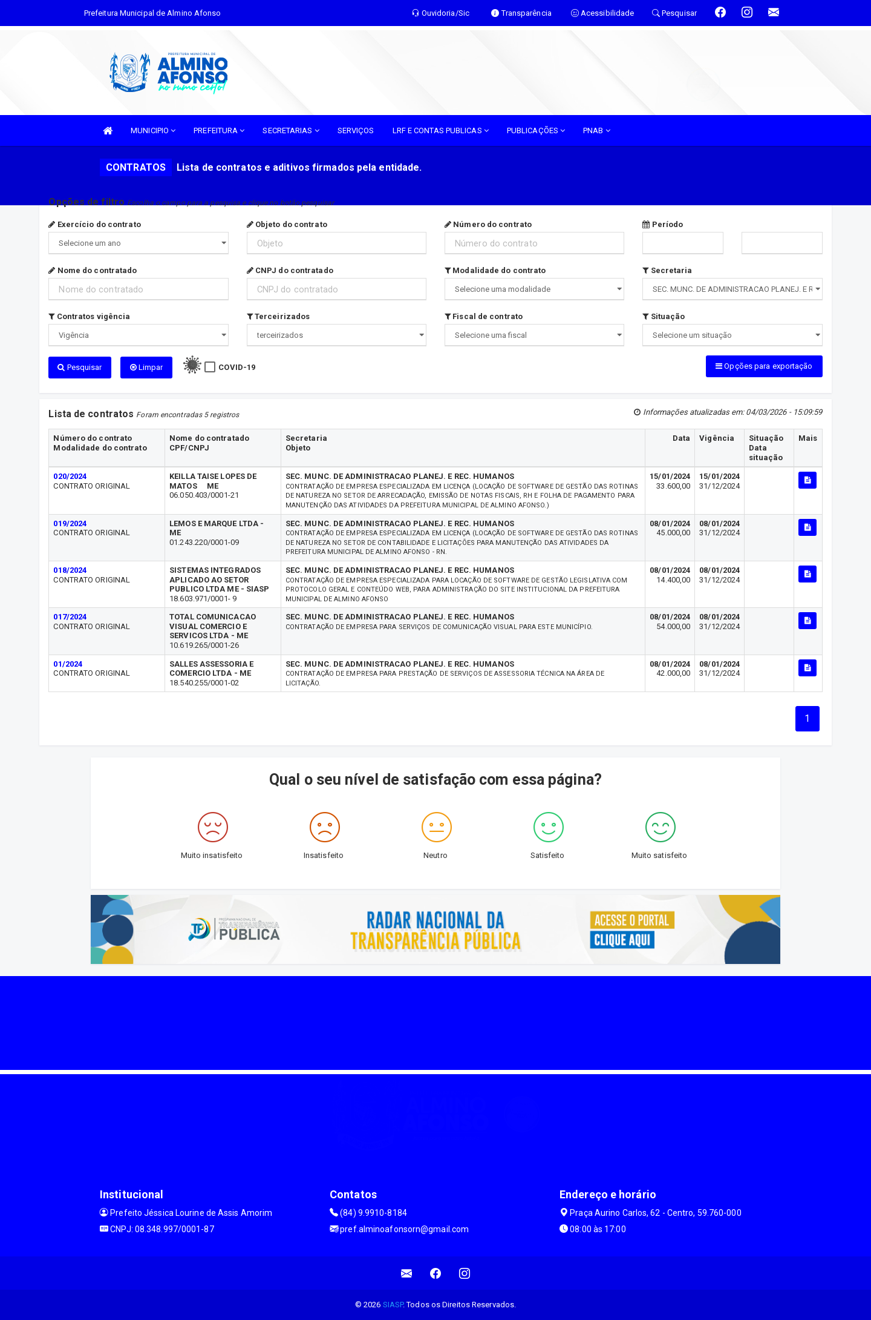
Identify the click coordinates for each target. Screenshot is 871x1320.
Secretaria (667, 270)
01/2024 (67, 663)
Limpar (146, 367)
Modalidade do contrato (495, 270)
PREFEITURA (219, 130)
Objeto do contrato (287, 224)
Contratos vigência (89, 316)
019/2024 (69, 523)
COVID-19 (236, 367)
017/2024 (69, 616)
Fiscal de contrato (484, 316)
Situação (663, 316)
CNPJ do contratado (290, 270)
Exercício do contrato (94, 224)
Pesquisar (79, 367)
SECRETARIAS (291, 130)
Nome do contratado (92, 270)
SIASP (393, 1304)
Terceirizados (278, 316)
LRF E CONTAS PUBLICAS (441, 130)
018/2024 (69, 570)
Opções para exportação (764, 366)
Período (662, 224)
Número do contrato (488, 224)
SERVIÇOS (356, 130)
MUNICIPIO (153, 130)
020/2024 (69, 476)
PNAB (596, 130)
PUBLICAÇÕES (536, 130)
